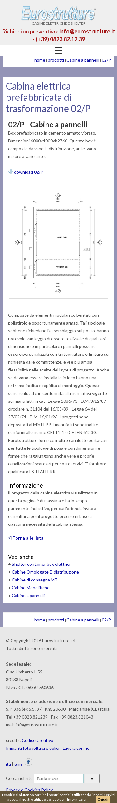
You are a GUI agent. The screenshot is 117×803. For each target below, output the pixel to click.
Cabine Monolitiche (31, 587)
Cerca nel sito (19, 778)
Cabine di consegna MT (35, 579)
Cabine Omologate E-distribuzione (45, 572)
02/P (106, 60)
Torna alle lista (26, 537)
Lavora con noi (76, 748)
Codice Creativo (37, 740)
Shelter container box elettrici (41, 564)
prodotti (56, 60)
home (39, 60)
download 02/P (25, 172)
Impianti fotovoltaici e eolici (32, 748)
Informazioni (78, 799)
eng (18, 764)
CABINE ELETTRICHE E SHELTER (58, 21)
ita (8, 764)
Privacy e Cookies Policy (29, 789)
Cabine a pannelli (82, 60)
